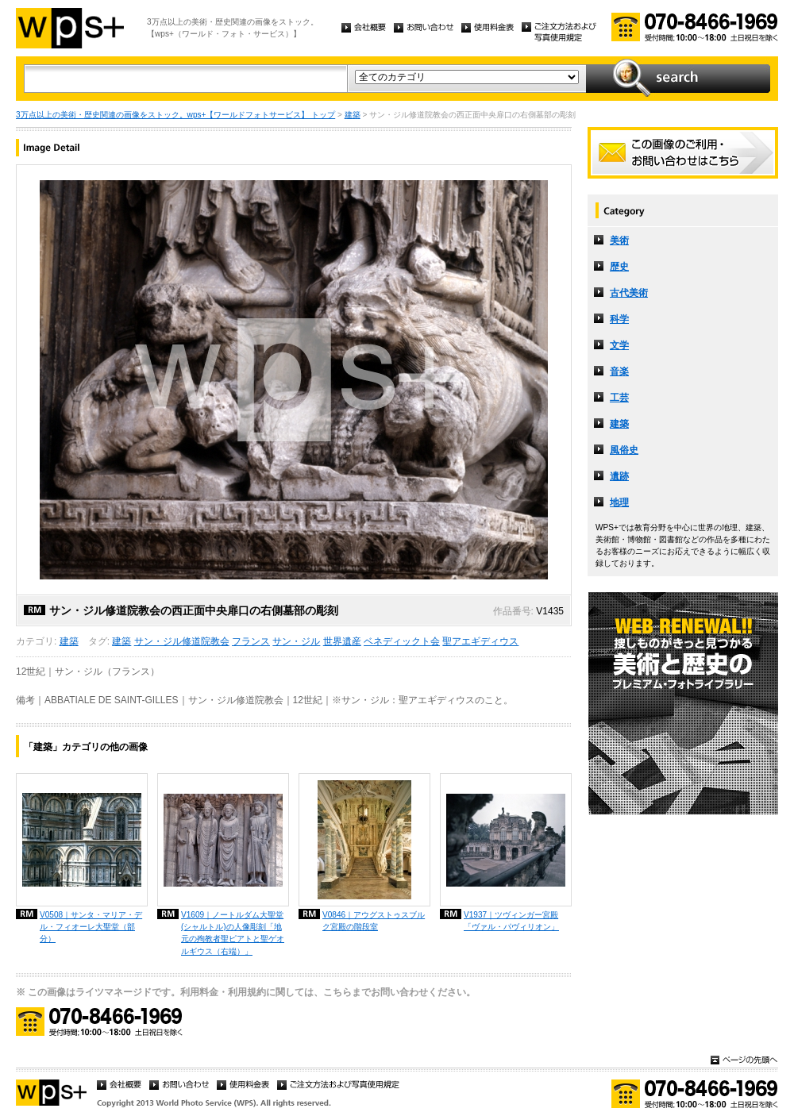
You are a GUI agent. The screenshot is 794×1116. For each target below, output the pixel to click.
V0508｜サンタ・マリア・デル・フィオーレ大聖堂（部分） (91, 926)
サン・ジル (296, 641)
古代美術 (629, 292)
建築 (352, 114)
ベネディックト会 (402, 641)
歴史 (619, 266)
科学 (619, 319)
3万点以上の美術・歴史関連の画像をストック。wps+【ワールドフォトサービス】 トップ (175, 114)
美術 (619, 240)
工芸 (619, 397)
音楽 (619, 371)
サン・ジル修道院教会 (181, 641)
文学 (619, 345)
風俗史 (624, 450)
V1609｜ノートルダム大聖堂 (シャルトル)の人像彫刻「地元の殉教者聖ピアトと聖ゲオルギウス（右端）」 (232, 932)
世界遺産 (342, 641)
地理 (619, 502)
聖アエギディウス (480, 641)
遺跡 (619, 476)
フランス (251, 641)
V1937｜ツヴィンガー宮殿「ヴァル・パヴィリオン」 (511, 920)
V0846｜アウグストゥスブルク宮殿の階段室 (373, 920)
